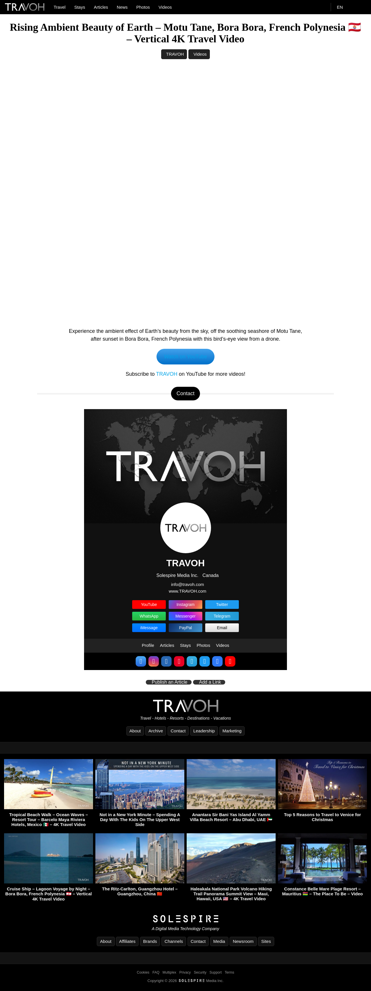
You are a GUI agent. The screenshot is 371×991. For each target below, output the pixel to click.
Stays (79, 7)
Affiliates (127, 941)
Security (200, 972)
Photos (143, 7)
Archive (155, 731)
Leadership (204, 731)
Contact (178, 731)
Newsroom (243, 941)
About (135, 731)
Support (216, 972)
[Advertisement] (185, 111)
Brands (150, 941)
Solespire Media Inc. (177, 575)
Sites (266, 941)
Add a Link (210, 682)
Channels (174, 941)
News (122, 7)
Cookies (143, 972)
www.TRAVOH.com (187, 591)
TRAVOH (175, 54)
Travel (60, 7)
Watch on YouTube (186, 357)
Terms (229, 972)
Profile (148, 645)
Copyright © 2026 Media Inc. (186, 981)
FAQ (155, 972)
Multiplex (169, 972)
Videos (165, 7)
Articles (101, 7)
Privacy (185, 972)
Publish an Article (170, 682)
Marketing (232, 731)
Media (219, 941)
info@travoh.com (187, 584)
